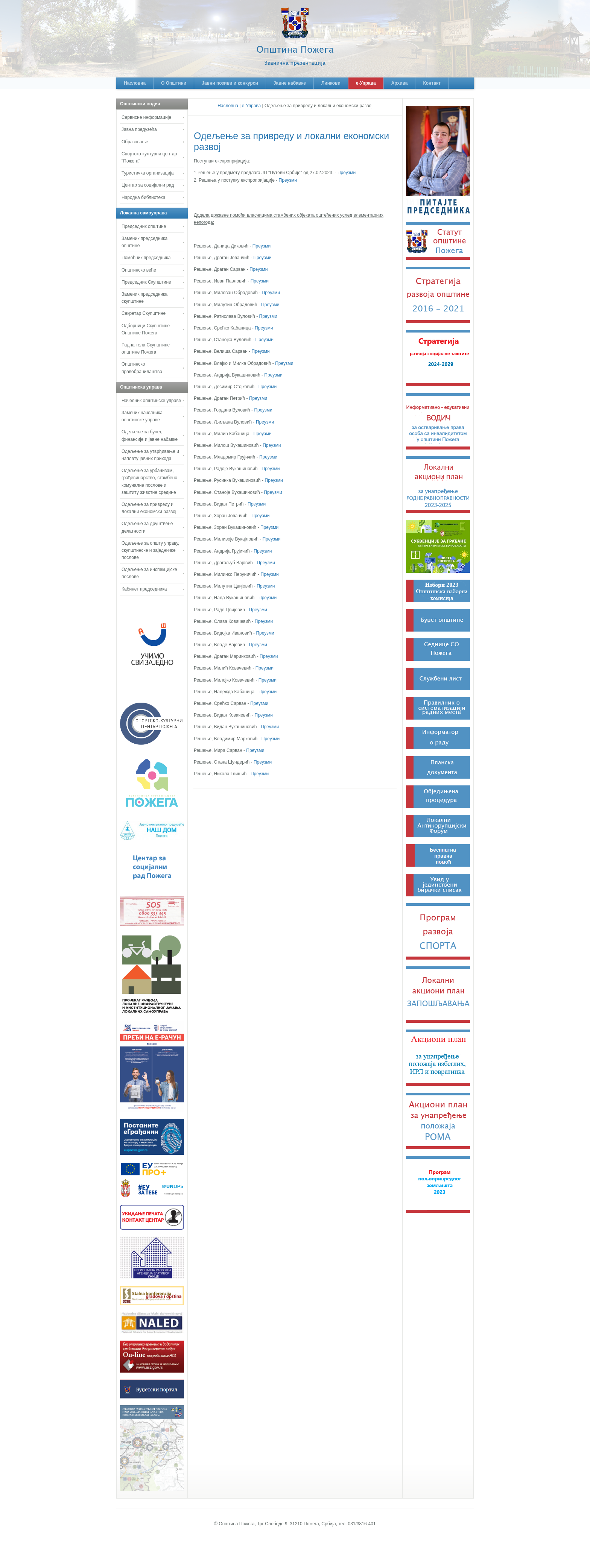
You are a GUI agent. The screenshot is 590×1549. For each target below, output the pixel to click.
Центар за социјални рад (148, 185)
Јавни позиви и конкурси (230, 83)
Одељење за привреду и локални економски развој (149, 508)
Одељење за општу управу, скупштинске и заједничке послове (150, 550)
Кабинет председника (144, 589)
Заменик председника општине (144, 242)
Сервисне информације (146, 117)
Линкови (331, 83)
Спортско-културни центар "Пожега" (149, 157)
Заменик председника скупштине (144, 298)
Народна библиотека (143, 197)
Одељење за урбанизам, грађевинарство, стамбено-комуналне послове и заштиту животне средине (150, 481)
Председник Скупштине (146, 282)
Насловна (135, 83)
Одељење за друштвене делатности (147, 527)
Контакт (431, 83)
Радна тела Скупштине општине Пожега (146, 348)
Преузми (347, 172)
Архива (399, 83)
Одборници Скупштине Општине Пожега (146, 329)
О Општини (173, 83)
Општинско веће (139, 270)
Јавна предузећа (139, 129)
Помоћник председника (146, 257)
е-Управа (366, 83)
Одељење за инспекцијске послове (149, 573)
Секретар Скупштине (144, 313)
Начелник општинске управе (151, 400)
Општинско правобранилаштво (142, 367)
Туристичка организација (147, 173)
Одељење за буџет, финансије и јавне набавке (150, 435)
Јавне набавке (290, 83)
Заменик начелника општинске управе (142, 416)
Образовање (135, 141)
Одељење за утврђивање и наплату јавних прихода (150, 455)
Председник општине (144, 226)
